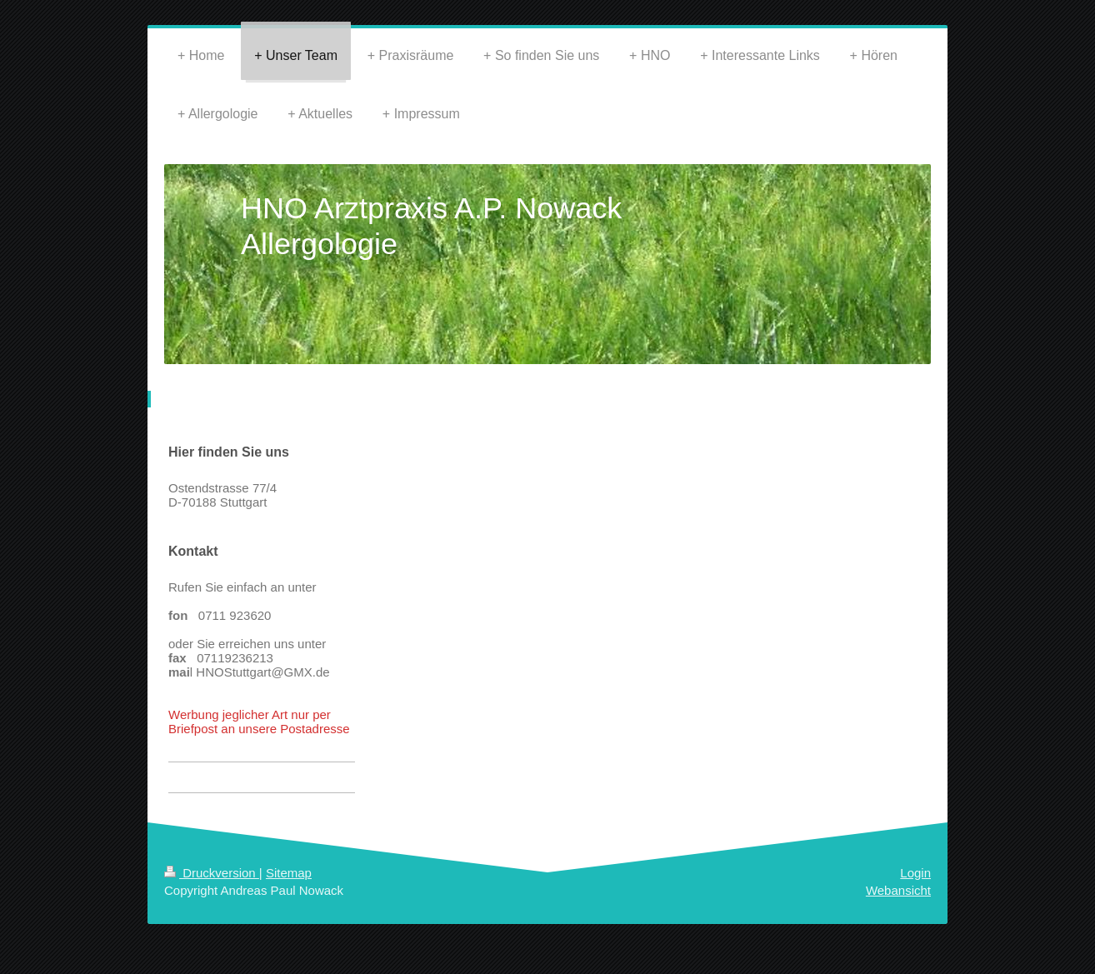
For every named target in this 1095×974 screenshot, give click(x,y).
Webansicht (898, 890)
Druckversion (211, 873)
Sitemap (289, 873)
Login (915, 873)
